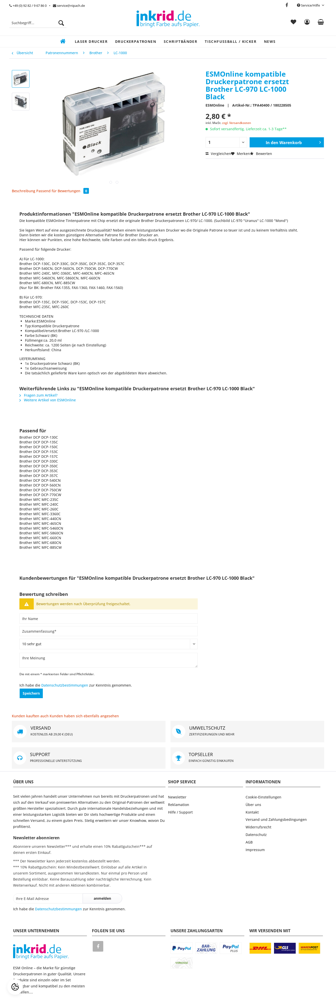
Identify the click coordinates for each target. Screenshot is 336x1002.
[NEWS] (270, 41)
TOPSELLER (247, 758)
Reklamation (178, 804)
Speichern (31, 693)
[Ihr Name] (108, 618)
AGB (249, 842)
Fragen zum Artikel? (38, 395)
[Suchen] (61, 23)
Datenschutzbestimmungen (64, 685)
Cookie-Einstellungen (263, 797)
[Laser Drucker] (91, 41)
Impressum (255, 849)
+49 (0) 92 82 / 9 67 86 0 (28, 5)
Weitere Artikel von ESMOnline (47, 400)
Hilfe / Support (180, 812)
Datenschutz (256, 834)
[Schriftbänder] (180, 41)
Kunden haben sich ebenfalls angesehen (84, 716)
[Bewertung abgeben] (108, 644)
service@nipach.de (69, 5)
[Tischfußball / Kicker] (230, 41)
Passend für (46, 190)
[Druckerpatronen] (135, 41)
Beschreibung (23, 190)
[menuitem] (37, 25)
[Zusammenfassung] (108, 631)
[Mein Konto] (307, 23)
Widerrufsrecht (258, 827)
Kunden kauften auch (30, 716)
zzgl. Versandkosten (236, 123)
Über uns (253, 804)
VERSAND (88, 731)
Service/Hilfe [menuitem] (309, 5)
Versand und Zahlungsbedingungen (276, 819)
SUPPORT (88, 758)
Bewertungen (73, 190)
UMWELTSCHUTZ (247, 731)
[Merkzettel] (293, 23)
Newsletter (177, 797)
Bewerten (261, 153)
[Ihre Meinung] (108, 660)
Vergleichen (218, 153)
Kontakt (252, 812)
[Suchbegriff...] (37, 23)
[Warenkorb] (321, 23)
